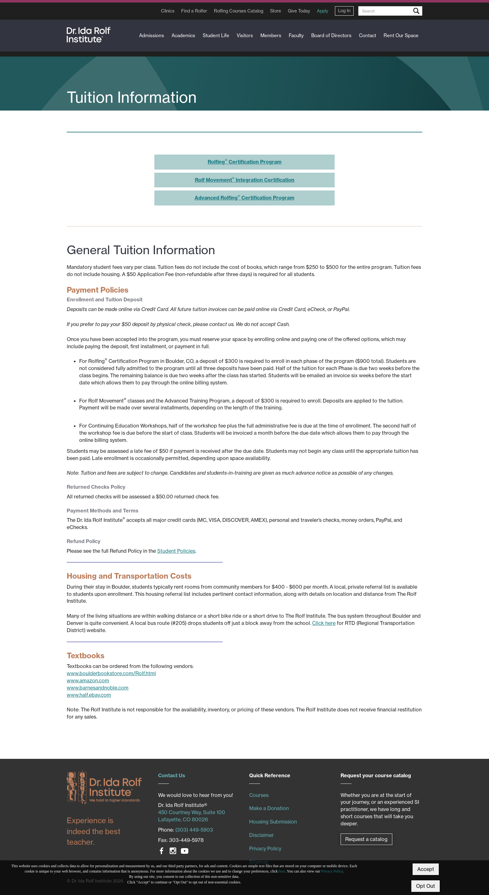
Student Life (216, 35)
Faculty (296, 35)
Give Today (299, 11)
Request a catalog (366, 839)
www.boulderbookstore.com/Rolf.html (111, 673)
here (282, 871)
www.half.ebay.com (89, 695)
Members (270, 35)
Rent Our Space (401, 35)
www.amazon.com (88, 680)
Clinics (167, 11)
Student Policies (176, 551)
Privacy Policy (332, 871)
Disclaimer (261, 835)
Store (275, 11)
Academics (183, 35)
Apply (322, 11)
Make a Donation (269, 808)
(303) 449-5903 (194, 830)
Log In (344, 10)
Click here (324, 623)
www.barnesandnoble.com (97, 688)
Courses (259, 795)
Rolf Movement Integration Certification (244, 180)
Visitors (245, 35)
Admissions (151, 35)
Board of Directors (331, 35)
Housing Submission (273, 821)
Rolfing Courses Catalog (238, 11)
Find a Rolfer (194, 11)
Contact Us (171, 775)
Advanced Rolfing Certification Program (244, 198)
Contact (367, 35)
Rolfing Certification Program (245, 162)
